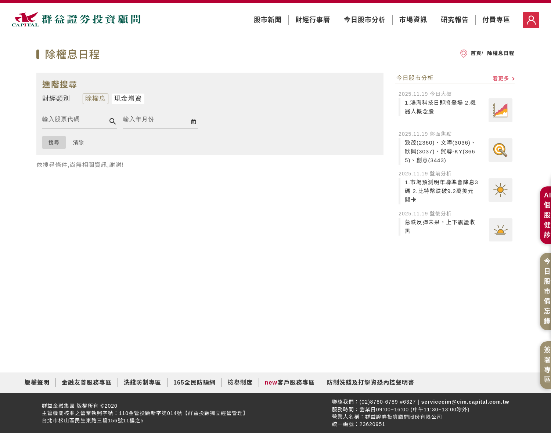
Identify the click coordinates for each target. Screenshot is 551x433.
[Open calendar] (193, 121)
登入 (531, 20)
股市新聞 (268, 19)
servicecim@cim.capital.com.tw (464, 402)
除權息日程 (500, 53)
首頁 (476, 53)
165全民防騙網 (194, 382)
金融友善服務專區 (87, 382)
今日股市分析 (365, 19)
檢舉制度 (240, 382)
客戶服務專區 (296, 382)
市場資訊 (413, 19)
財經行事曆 (312, 19)
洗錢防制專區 (142, 382)
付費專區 (496, 19)
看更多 (504, 78)
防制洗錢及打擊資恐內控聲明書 (370, 382)
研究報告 (455, 19)
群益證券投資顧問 (76, 20)
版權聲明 (37, 382)
